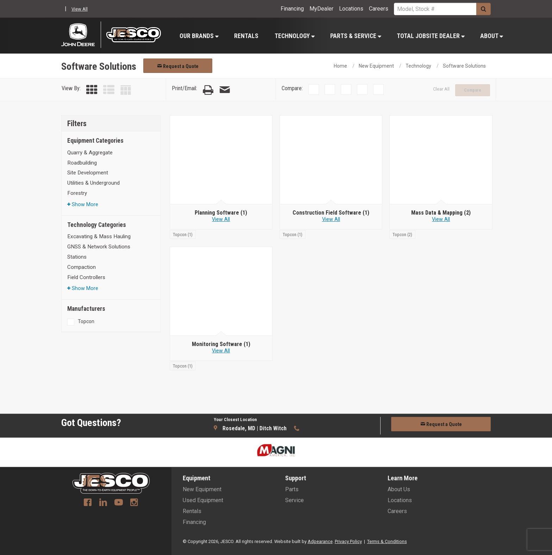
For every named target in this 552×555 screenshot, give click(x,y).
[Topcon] (183, 234)
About (491, 35)
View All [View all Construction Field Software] (331, 219)
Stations (77, 257)
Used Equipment (203, 500)
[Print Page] (208, 90)
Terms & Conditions (387, 541)
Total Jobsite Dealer (431, 35)
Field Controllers (86, 277)
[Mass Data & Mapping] (440, 213)
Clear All (441, 89)
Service (294, 500)
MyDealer (321, 8)
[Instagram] (134, 503)
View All (79, 9)
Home (340, 66)
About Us (399, 489)
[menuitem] (198, 36)
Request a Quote (178, 66)
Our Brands (199, 35)
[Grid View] (92, 90)
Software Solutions (464, 66)
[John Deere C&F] (81, 34)
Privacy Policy (348, 541)
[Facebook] (87, 503)
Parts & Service (355, 35)
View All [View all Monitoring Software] (221, 351)
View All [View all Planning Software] (221, 219)
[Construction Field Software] (331, 213)
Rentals (246, 35)
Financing (292, 8)
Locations (351, 8)
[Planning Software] (221, 213)
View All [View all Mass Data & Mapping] (441, 219)
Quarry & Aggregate (90, 152)
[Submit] (483, 9)
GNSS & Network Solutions (98, 246)
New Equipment (376, 66)
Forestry (77, 193)
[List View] (108, 90)
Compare (472, 90)
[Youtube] (118, 503)
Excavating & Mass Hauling (99, 236)
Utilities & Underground (93, 183)
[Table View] (125, 90)
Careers (378, 8)
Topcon (86, 321)
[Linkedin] (103, 503)
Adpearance (320, 541)
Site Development (87, 172)
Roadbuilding (82, 163)
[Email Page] (224, 90)
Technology (295, 35)
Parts (292, 489)
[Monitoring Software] (221, 344)
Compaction (81, 267)
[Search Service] (435, 9)
